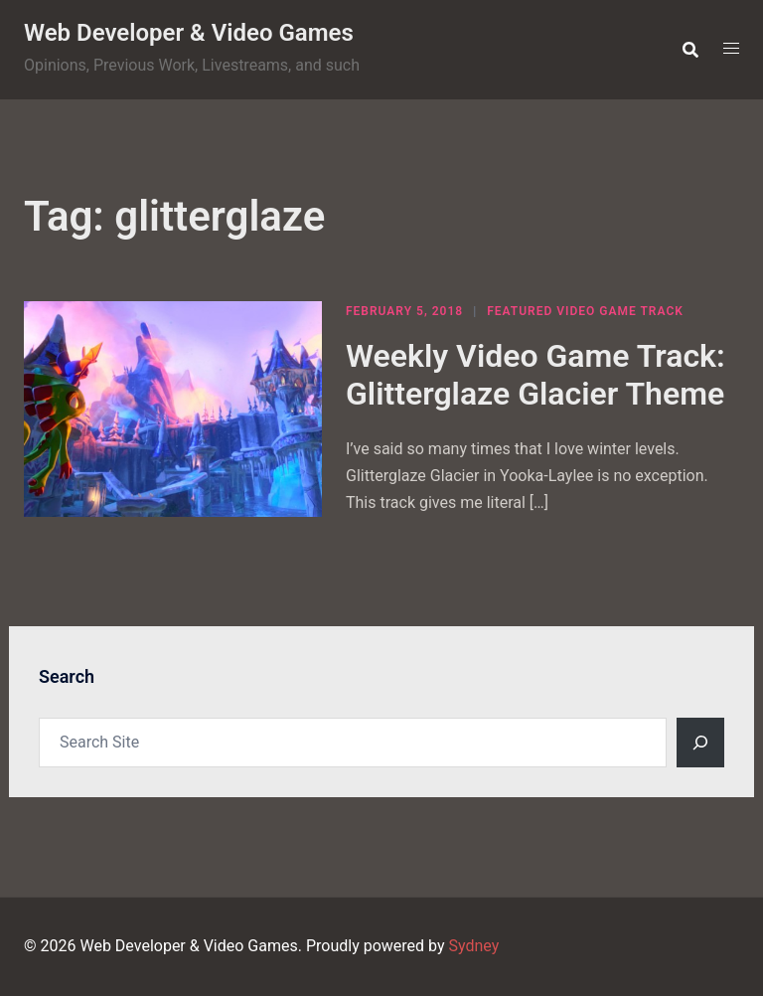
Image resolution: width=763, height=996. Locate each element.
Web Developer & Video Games (189, 33)
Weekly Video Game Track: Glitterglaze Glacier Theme (535, 375)
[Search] (700, 742)
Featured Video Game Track (585, 311)
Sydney (473, 945)
